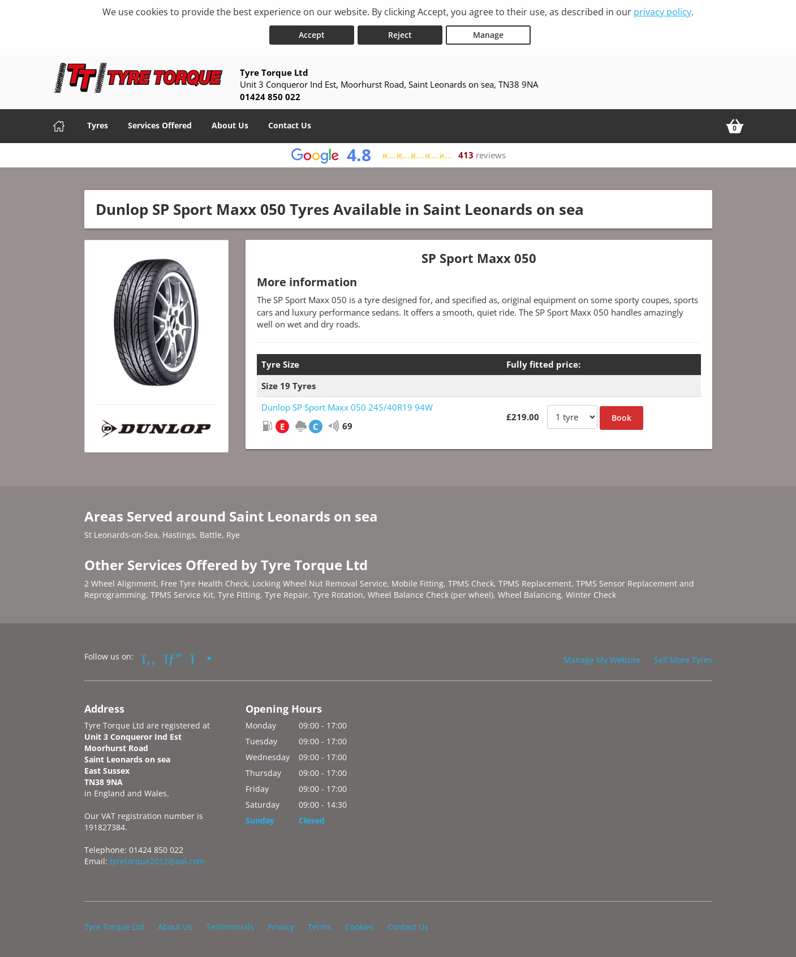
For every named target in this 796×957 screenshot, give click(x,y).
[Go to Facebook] (149, 656)
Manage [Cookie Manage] (488, 33)
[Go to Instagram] (201, 656)
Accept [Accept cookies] (312, 33)
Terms (320, 925)
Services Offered (160, 123)
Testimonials (230, 925)
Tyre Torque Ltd (114, 925)
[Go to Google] (173, 656)
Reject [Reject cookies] (400, 33)
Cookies (359, 925)
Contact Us (289, 123)
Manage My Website (601, 658)
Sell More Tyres (683, 658)
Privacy (281, 925)
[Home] (58, 124)
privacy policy (662, 12)
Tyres (97, 123)
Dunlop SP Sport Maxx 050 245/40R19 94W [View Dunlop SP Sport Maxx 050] (347, 406)
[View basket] (734, 124)
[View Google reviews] (398, 153)
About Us (230, 123)
